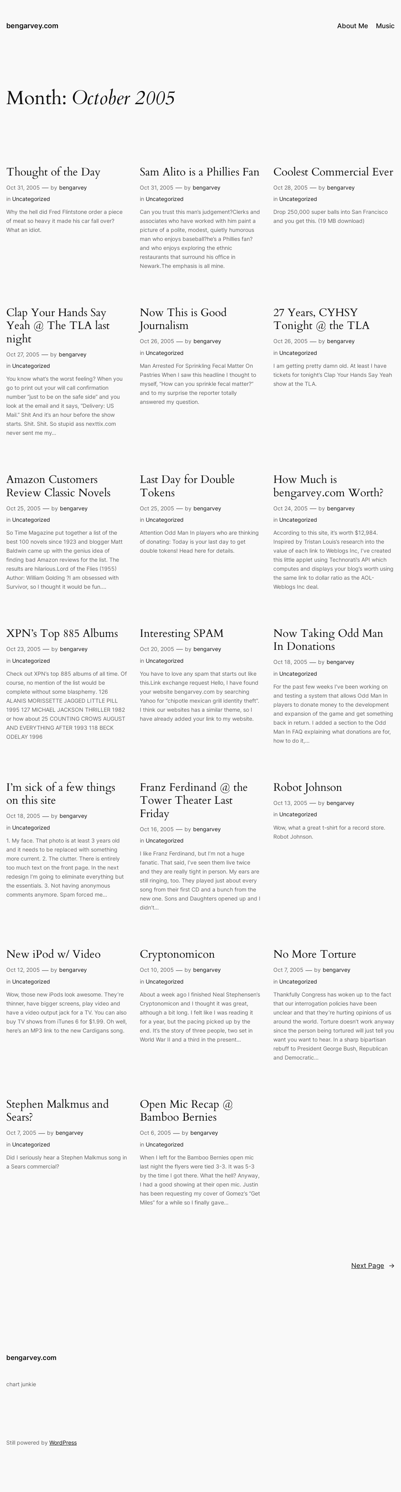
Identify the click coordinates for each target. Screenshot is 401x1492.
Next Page (373, 1266)
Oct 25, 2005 (23, 508)
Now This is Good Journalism (183, 319)
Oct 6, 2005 (155, 1132)
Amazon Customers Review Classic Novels (58, 486)
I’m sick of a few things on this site (60, 794)
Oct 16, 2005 (157, 829)
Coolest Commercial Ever (333, 172)
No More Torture (314, 954)
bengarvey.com (32, 26)
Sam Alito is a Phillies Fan (200, 172)
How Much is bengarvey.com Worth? (328, 486)
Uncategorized (31, 198)
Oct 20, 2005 (157, 649)
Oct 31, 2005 (23, 187)
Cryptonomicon (177, 954)
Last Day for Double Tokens (187, 486)
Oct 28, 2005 (290, 187)
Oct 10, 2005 (157, 969)
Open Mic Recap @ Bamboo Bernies (186, 1111)
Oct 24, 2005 (290, 508)
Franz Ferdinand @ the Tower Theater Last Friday (194, 800)
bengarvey (73, 187)
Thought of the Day (53, 172)
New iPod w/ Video (53, 954)
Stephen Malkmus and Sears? (57, 1111)
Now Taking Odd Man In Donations (328, 640)
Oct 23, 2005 (23, 649)
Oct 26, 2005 (157, 341)
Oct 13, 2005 (290, 802)
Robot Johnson (307, 787)
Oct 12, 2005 (23, 969)
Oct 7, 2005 (288, 969)
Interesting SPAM (182, 633)
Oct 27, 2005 (23, 354)
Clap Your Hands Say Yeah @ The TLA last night (58, 325)
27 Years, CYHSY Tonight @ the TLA (321, 319)
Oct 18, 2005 (290, 661)
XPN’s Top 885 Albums (62, 633)
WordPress (63, 1442)
